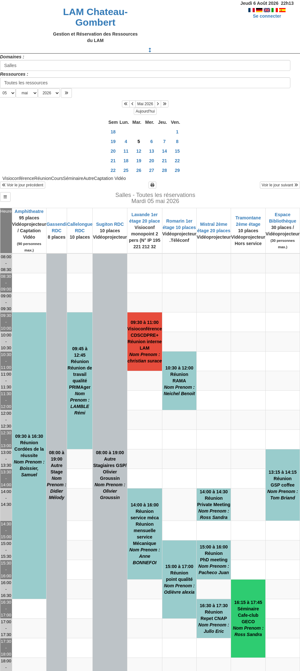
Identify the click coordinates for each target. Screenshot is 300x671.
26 (138, 170)
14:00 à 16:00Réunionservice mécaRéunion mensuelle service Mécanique (144, 533)
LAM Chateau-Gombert (95, 17)
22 (177, 160)
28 (164, 170)
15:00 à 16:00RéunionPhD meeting (213, 559)
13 (151, 151)
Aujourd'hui (145, 111)
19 (113, 141)
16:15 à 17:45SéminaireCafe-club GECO (248, 618)
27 (151, 170)
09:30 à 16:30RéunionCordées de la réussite (29, 455)
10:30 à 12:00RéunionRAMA (179, 380)
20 (113, 151)
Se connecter (267, 16)
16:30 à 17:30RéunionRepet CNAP (213, 618)
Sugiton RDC (110, 224)
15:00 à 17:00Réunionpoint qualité (179, 579)
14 (164, 151)
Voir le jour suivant (280, 185)
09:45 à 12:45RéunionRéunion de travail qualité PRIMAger (80, 380)
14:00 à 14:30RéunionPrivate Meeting (213, 504)
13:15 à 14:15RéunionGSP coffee (282, 485)
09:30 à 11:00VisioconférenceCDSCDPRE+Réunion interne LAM (144, 341)
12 (138, 151)
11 (126, 151)
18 (113, 131)
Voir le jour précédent (22, 185)
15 (177, 151)
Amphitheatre (29, 211)
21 (113, 160)
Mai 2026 (145, 104)
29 (177, 170)
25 (126, 170)
